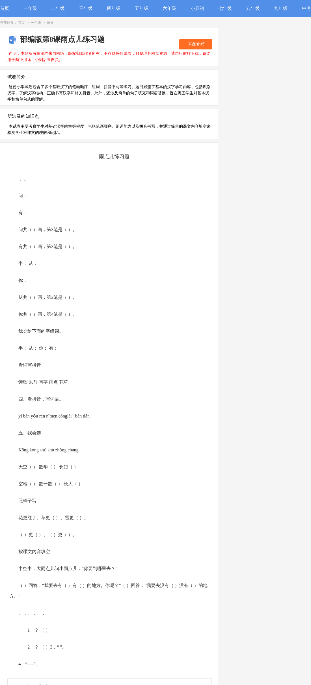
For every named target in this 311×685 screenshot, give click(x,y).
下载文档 (195, 44)
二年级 (58, 8)
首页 (4, 8)
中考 (306, 8)
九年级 (281, 8)
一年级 (30, 8)
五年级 (141, 8)
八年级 (253, 8)
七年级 (225, 8)
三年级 (86, 8)
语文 (50, 23)
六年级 (169, 8)
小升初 (197, 8)
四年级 (113, 8)
